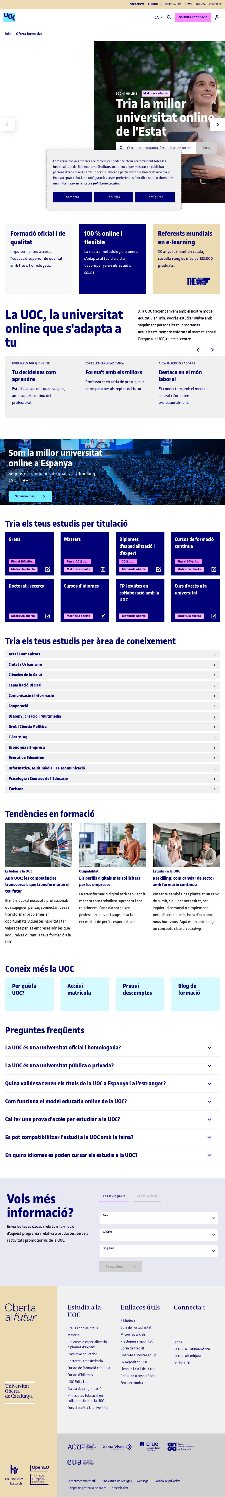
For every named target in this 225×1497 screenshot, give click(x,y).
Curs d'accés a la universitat (88, 1407)
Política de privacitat (168, 1481)
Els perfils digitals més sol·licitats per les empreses (109, 881)
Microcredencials (133, 1334)
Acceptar (73, 197)
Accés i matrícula (79, 989)
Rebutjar (113, 197)
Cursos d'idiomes (80, 1374)
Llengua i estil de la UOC (138, 1369)
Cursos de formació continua (88, 1367)
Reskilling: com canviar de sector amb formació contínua (183, 881)
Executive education (82, 1354)
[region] (114, 179)
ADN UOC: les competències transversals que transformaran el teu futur (37, 884)
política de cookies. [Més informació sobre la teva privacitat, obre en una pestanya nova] (106, 183)
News (188, 4)
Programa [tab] (114, 1196)
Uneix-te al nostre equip (138, 1355)
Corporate (137, 4)
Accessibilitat (120, 1488)
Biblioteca (127, 1320)
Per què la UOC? (24, 989)
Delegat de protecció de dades (87, 1488)
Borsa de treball (132, 1348)
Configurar (155, 197)
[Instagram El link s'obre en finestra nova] (177, 1321)
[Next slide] (217, 124)
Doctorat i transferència (85, 1361)
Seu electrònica (131, 1382)
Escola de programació (84, 1388)
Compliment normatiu (82, 1481)
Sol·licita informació (193, 17)
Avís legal (143, 1481)
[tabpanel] (158, 1242)
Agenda (200, 4)
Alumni (153, 4)
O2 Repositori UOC (134, 1362)
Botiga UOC (182, 1362)
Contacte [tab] (147, 1196)
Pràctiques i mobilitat (136, 1341)
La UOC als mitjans (187, 1356)
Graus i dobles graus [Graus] (82, 1328)
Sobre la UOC (173, 4)
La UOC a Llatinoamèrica (192, 1349)
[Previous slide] (7, 124)
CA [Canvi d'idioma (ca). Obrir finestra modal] (158, 17)
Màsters (73, 1335)
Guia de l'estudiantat (136, 1327)
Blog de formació (189, 989)
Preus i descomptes (137, 989)
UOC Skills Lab (77, 1381)
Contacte (215, 4)
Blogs (178, 1342)
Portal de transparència (137, 1375)
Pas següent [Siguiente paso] (121, 1266)
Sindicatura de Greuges (117, 1481)
